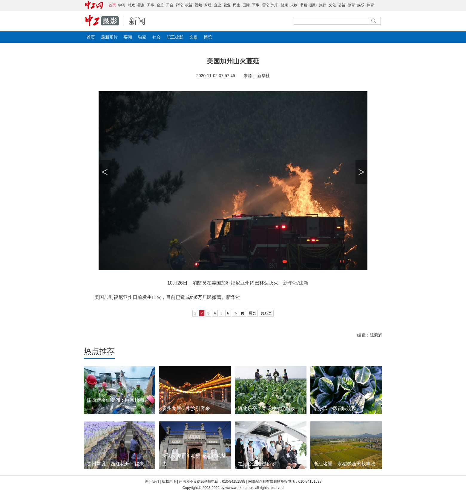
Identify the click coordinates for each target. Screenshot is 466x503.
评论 (179, 5)
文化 (332, 5)
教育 (351, 5)
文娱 (193, 37)
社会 (156, 37)
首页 (91, 37)
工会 (169, 5)
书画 (303, 5)
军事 (255, 5)
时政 (131, 5)
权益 (188, 5)
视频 (198, 5)
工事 (150, 5)
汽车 (274, 5)
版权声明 (169, 481)
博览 (208, 37)
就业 (227, 5)
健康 (284, 5)
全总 (160, 5)
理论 (265, 5)
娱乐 (360, 5)
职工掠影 (175, 37)
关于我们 (152, 481)
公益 (341, 5)
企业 (217, 5)
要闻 (128, 37)
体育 (370, 5)
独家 (142, 37)
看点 (141, 5)
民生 (236, 5)
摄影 (313, 5)
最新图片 (109, 37)
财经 (207, 5)
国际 (246, 5)
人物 (294, 5)
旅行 (322, 5)
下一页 (239, 313)
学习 (121, 5)
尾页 (252, 313)
